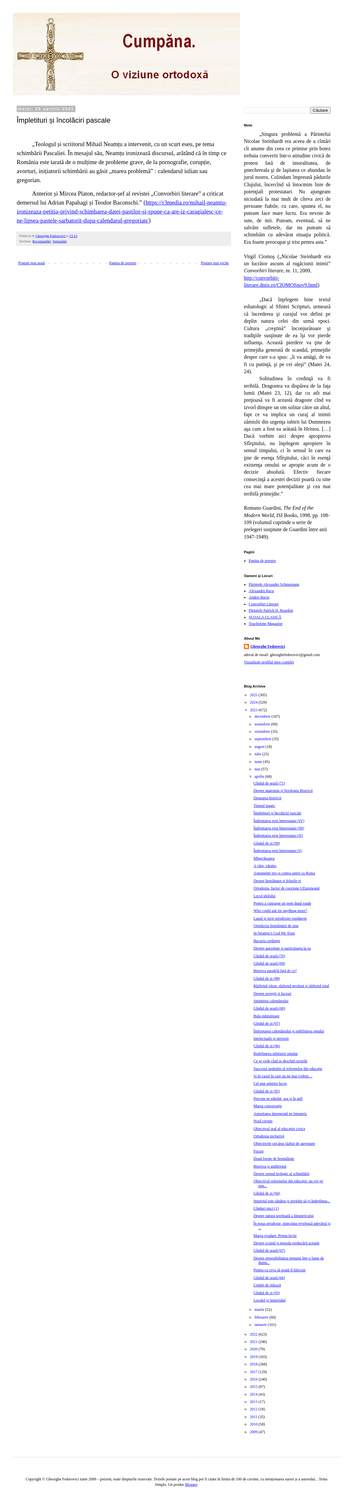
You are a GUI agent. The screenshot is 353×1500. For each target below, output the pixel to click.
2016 (254, 1379)
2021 (254, 1341)
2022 (254, 1334)
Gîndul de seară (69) (269, 963)
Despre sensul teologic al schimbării (281, 1173)
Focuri (258, 1151)
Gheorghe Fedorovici (267, 646)
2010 (254, 1424)
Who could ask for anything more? (280, 910)
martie (259, 1309)
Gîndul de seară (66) (269, 1278)
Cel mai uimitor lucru (270, 1083)
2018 (254, 1364)
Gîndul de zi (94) (267, 1193)
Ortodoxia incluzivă (269, 1136)
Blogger (191, 1484)
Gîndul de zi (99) (267, 843)
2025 (254, 695)
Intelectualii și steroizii (271, 1038)
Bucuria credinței (267, 941)
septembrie (263, 739)
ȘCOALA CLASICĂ (265, 617)
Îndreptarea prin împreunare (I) (278, 850)
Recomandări (41, 241)
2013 (254, 1401)
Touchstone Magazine (265, 623)
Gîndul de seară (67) (269, 1250)
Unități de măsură (267, 1285)
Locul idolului (264, 896)
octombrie (262, 731)
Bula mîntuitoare (267, 1016)
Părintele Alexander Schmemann (274, 584)
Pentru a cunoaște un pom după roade (282, 903)
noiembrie (262, 724)
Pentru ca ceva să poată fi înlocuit (280, 1270)
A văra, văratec (265, 866)
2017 (254, 1372)
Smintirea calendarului (271, 1001)
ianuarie (261, 1324)
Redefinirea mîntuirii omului (276, 1053)
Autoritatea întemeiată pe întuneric (280, 1113)
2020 (254, 1349)
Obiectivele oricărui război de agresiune (284, 1143)
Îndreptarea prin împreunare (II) (278, 835)
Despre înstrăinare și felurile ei (277, 881)
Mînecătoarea (264, 858)
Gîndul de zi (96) (267, 1046)
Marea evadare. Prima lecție (275, 1235)
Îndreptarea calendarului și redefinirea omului (289, 1031)
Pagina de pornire (122, 263)
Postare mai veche (215, 263)
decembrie (262, 716)
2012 (254, 1409)
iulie (258, 754)
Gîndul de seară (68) (269, 1008)
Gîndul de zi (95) (267, 1091)
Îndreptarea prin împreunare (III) (279, 828)
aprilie (259, 776)
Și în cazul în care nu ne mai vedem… (283, 1076)
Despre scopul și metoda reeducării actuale (287, 1243)
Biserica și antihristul (270, 1166)
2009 (254, 1432)
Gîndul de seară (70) (269, 956)
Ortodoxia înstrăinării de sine (276, 926)
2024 (254, 702)
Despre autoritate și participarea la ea (282, 948)
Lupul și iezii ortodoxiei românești (280, 918)
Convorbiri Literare (264, 604)
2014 (254, 1394)
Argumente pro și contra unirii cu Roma (284, 873)
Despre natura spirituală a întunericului (284, 1216)
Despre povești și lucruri (272, 993)
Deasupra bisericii (267, 798)
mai (257, 769)
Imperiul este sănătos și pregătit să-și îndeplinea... (292, 1201)
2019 (254, 1357)
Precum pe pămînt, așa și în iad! (278, 1098)
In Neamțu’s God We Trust (274, 933)
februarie (261, 1317)
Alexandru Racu (261, 591)
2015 (254, 1386)
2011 (254, 1417)
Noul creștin (263, 1121)
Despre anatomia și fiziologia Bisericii (283, 790)
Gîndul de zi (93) (267, 1293)
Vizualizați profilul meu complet (269, 662)
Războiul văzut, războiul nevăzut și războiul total (291, 986)
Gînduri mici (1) (266, 1208)
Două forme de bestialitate (274, 1158)
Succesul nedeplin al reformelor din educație (288, 1068)
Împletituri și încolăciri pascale (277, 813)
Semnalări (60, 241)
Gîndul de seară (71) (269, 783)
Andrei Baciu (259, 597)
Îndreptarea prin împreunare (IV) (279, 821)
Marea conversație (268, 1106)
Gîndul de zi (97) (267, 1023)
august (259, 746)
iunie (258, 761)
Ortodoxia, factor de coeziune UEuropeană (287, 888)
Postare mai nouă (31, 263)
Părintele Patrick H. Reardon (271, 610)
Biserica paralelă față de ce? (275, 971)
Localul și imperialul (270, 1300)
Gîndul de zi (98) (267, 978)
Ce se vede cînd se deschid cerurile (280, 1061)
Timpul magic (264, 805)
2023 (254, 710)
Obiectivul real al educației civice (279, 1129)
